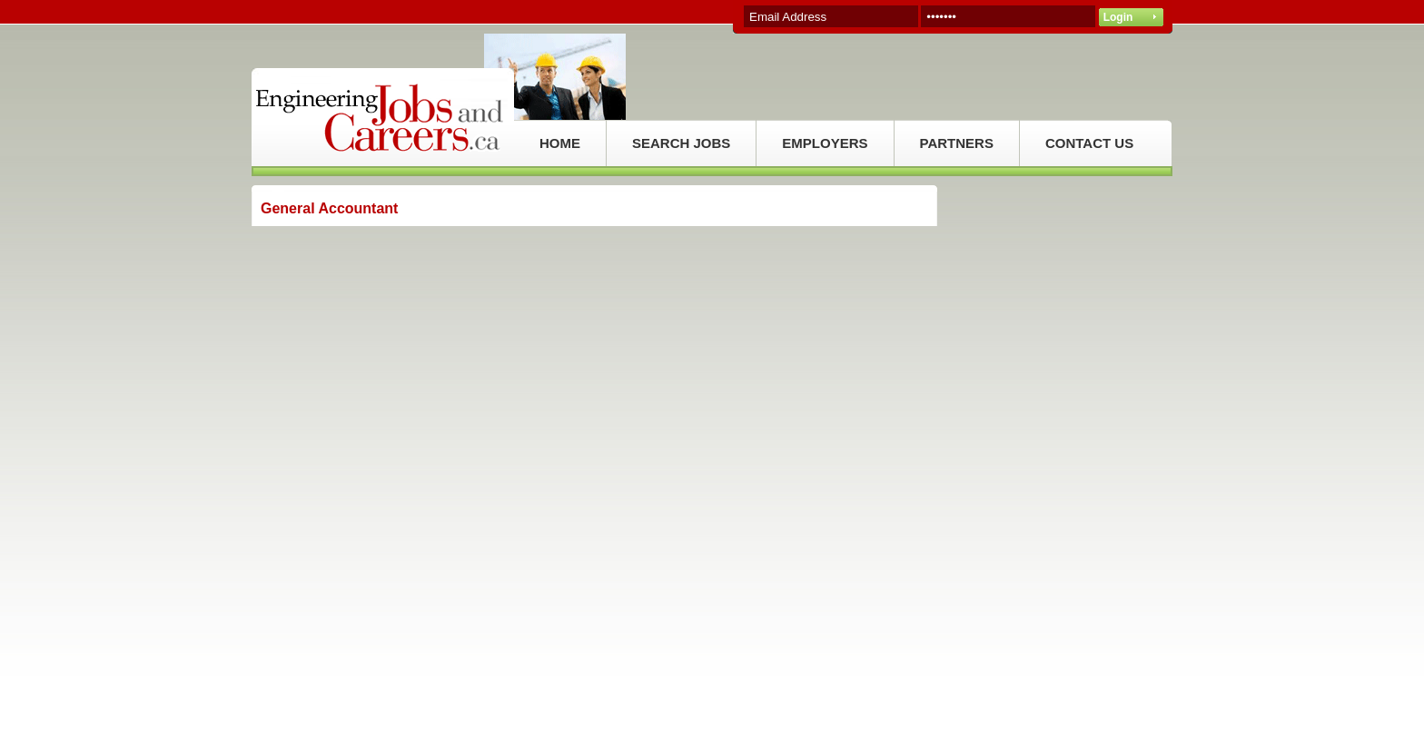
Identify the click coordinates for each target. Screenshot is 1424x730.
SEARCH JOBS (681, 143)
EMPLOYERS (824, 143)
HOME (559, 143)
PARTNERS (957, 143)
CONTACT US (1089, 143)
